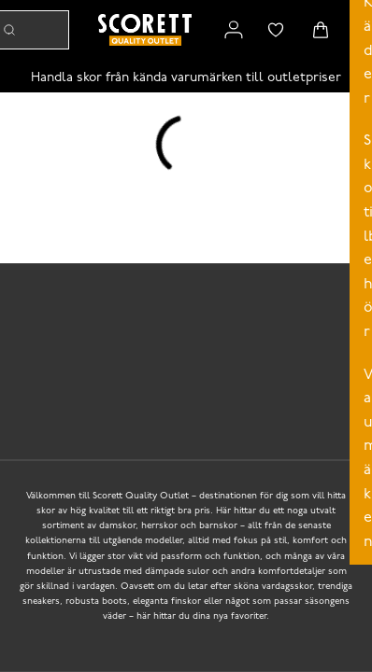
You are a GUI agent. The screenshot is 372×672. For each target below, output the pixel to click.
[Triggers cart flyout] (320, 30)
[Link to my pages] (233, 30)
